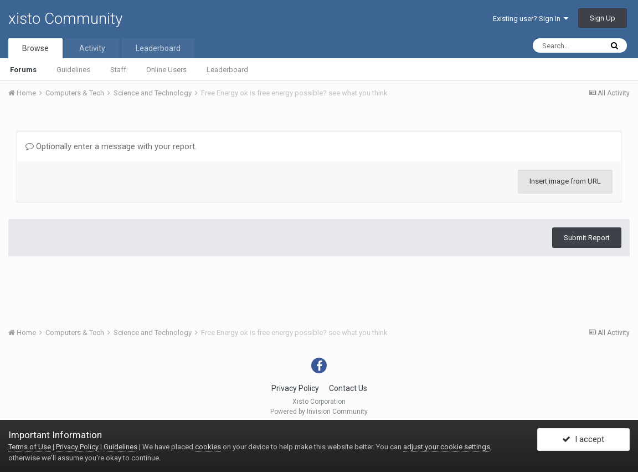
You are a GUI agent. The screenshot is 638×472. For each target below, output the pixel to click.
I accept (583, 440)
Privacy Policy (295, 388)
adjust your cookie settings (446, 447)
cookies (208, 447)
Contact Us (348, 388)
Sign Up (602, 18)
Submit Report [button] (587, 238)
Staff (118, 69)
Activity (92, 48)
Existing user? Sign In (530, 18)
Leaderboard (227, 69)
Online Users (166, 69)
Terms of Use (29, 447)
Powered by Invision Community (319, 411)
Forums (23, 69)
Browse (35, 48)
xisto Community (65, 18)
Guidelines (73, 69)
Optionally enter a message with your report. (111, 146)
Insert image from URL (565, 181)
